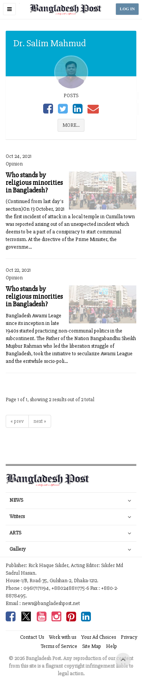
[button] (9, 9)
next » (39, 421)
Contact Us (32, 637)
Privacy (129, 637)
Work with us (62, 637)
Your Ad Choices (98, 637)
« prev (17, 421)
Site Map (91, 646)
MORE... (71, 125)
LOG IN (127, 9)
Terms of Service (59, 646)
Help (111, 646)
